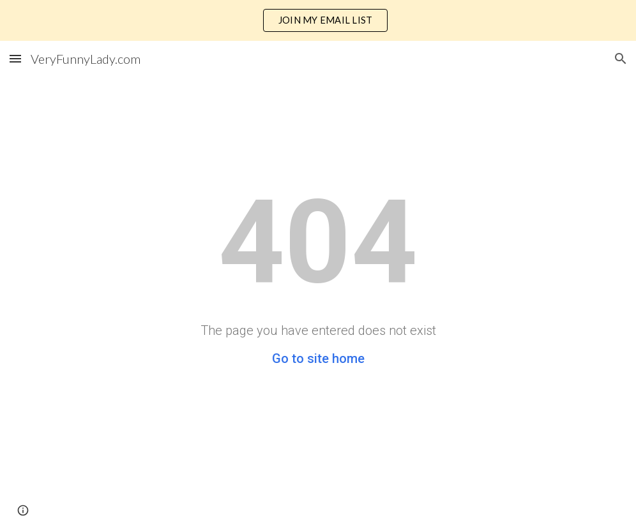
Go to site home (318, 358)
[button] (15, 58)
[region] (318, 20)
